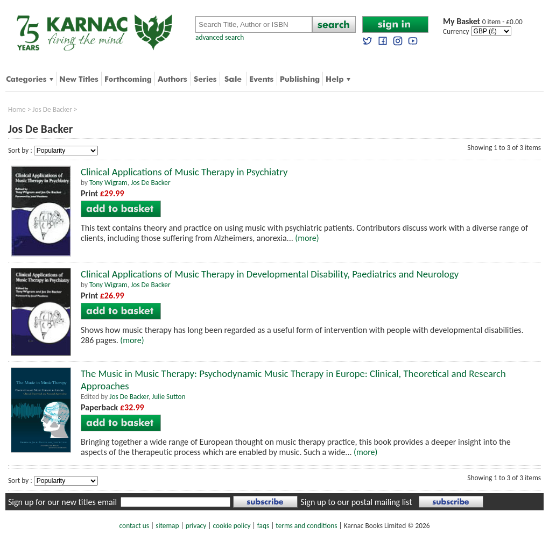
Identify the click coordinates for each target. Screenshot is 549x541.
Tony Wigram (108, 182)
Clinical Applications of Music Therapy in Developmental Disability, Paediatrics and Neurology (270, 274)
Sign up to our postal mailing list (356, 502)
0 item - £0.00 (483, 21)
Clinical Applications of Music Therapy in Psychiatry (184, 172)
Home (17, 109)
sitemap (167, 525)
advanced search (219, 37)
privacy (196, 525)
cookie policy (231, 525)
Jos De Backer (52, 109)
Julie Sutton (169, 396)
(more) (307, 238)
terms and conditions (306, 525)
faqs (263, 525)
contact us (134, 525)
